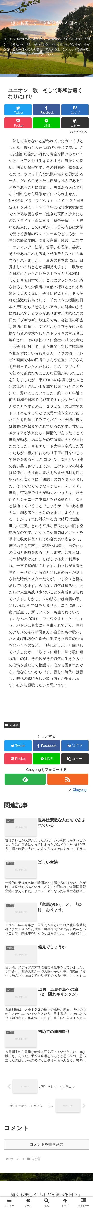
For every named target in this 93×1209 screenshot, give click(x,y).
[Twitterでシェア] (18, 109)
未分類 (11, 725)
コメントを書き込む (46, 1144)
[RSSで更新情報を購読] (67, 779)
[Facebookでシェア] (46, 109)
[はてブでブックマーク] (75, 109)
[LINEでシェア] (46, 122)
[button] (75, 122)
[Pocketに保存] (18, 122)
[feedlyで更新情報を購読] (25, 779)
